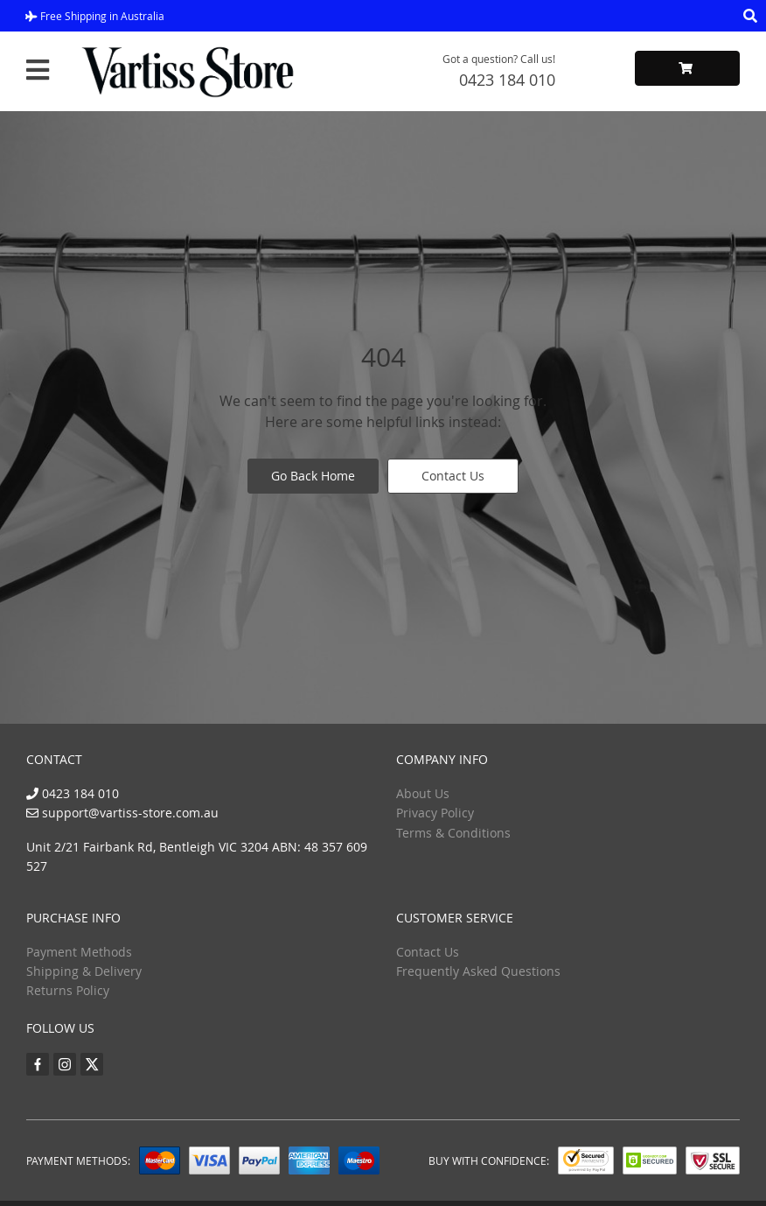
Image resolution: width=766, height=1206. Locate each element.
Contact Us (452, 475)
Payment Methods (79, 951)
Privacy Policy (435, 812)
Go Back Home (313, 475)
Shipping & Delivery (84, 971)
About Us (422, 793)
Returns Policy (67, 990)
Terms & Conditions (453, 832)
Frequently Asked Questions (478, 971)
